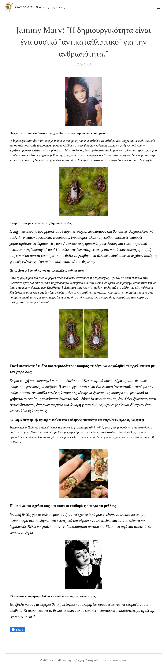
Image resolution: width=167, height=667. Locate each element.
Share (17, 629)
